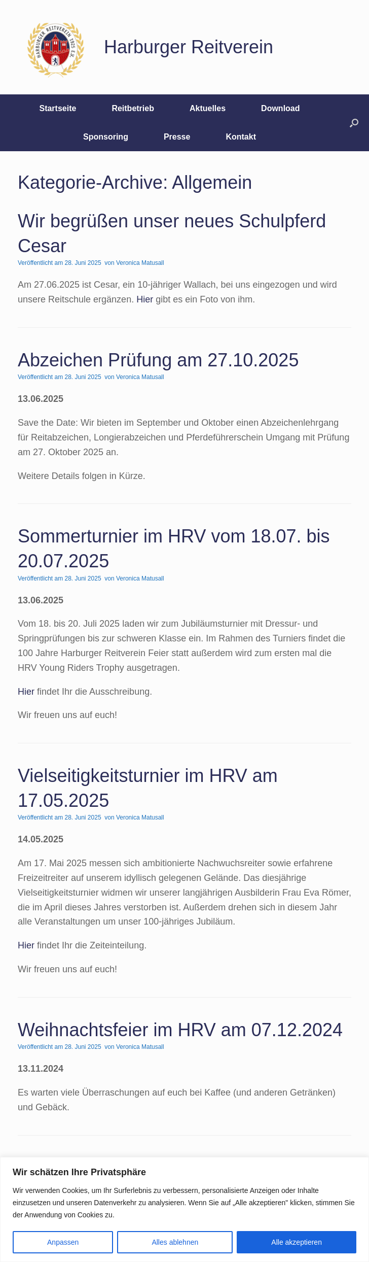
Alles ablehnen (175, 1242)
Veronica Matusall (140, 262)
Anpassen (63, 1242)
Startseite (57, 108)
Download (280, 108)
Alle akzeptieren (296, 1242)
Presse (177, 136)
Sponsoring (105, 136)
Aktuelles (208, 108)
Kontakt (241, 136)
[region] (184, 1209)
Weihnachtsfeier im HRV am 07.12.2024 (180, 1029)
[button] (354, 122)
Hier (144, 299)
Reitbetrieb (133, 108)
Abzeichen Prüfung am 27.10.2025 (158, 360)
